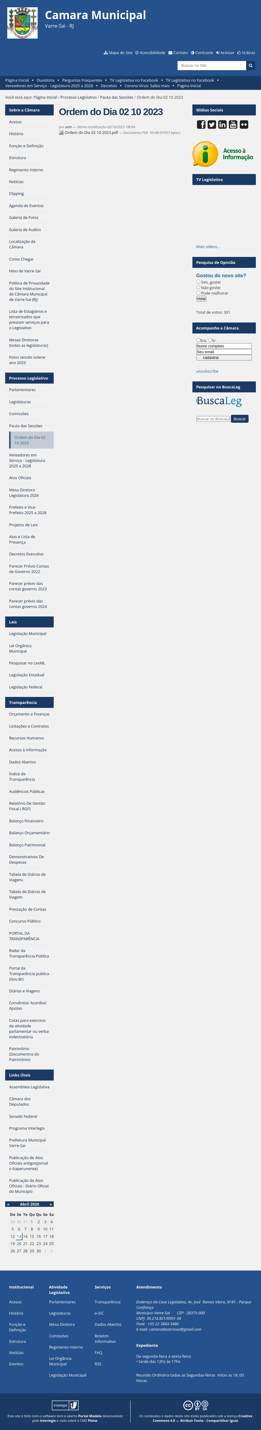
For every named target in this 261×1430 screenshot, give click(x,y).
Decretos (109, 85)
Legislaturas (60, 1313)
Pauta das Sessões (116, 97)
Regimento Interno (66, 1347)
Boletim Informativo (105, 1338)
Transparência (23, 702)
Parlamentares (62, 1302)
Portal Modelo (90, 1416)
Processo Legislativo (78, 97)
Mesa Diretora (62, 1324)
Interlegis (48, 1420)
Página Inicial (17, 80)
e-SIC (99, 1313)
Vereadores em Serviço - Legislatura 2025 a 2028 (49, 85)
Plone (92, 1420)
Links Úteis (19, 1075)
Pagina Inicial (189, 85)
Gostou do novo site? (221, 275)
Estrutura (17, 1341)
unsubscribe (207, 371)
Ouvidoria (46, 80)
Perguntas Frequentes (82, 80)
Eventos (16, 1364)
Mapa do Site (120, 52)
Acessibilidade (152, 52)
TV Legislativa (209, 179)
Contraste (204, 52)
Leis (13, 622)
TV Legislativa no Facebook (134, 80)
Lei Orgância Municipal (60, 1361)
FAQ (98, 1352)
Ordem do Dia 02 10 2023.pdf (89, 132)
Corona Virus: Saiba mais (147, 85)
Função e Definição (17, 1327)
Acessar (228, 52)
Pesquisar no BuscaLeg (218, 387)
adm (68, 127)
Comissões (59, 1336)
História (16, 1313)
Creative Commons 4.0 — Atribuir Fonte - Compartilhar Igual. (202, 1418)
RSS (98, 1364)
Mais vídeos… (208, 246)
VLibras (248, 52)
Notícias (16, 1352)
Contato (181, 52)
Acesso (15, 1302)
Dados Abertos (108, 1324)
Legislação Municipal (67, 1375)
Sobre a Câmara (24, 110)
